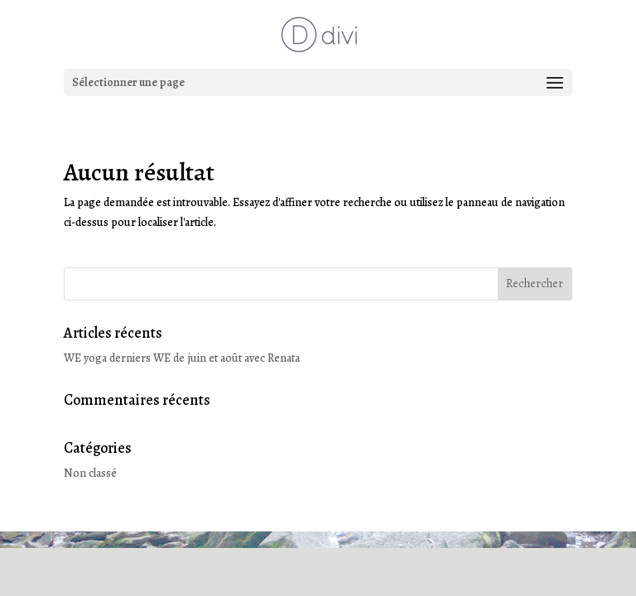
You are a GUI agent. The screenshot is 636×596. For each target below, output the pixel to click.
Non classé (90, 473)
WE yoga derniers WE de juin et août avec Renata (182, 358)
